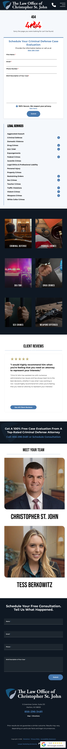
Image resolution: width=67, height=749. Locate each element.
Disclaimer (26, 739)
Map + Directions (33, 716)
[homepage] (33, 694)
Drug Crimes (12, 145)
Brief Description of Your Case (17, 76)
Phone (8, 647)
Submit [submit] (33, 114)
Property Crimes (14, 172)
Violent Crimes (13, 191)
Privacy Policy (35, 739)
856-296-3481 (33, 50)
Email (9, 61)
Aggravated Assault (15, 134)
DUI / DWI (11, 149)
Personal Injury (13, 168)
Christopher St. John (34, 489)
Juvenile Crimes (14, 161)
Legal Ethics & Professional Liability (22, 164)
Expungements (13, 153)
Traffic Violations (14, 188)
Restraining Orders (15, 176)
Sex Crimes (12, 180)
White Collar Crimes (16, 199)
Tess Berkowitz (34, 557)
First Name (11, 54)
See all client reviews (23, 407)
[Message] (33, 664)
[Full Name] (33, 622)
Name (8, 621)
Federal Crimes (13, 157)
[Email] (31, 64)
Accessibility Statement (48, 739)
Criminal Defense (14, 137)
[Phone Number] (31, 72)
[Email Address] (33, 634)
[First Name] (31, 57)
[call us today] (55, 4)
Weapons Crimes (14, 195)
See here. (33, 108)
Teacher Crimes (14, 184)
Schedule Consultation (46, 436)
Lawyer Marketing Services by (33, 743)
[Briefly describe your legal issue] (31, 90)
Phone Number (12, 69)
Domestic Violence (15, 141)
